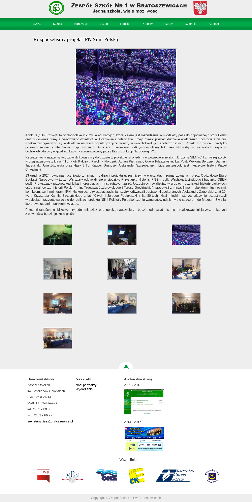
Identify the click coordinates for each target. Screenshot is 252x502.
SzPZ (37, 23)
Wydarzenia (84, 389)
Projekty (147, 23)
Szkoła (57, 23)
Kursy (168, 23)
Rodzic (124, 23)
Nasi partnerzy (86, 385)
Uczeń (103, 23)
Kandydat (80, 23)
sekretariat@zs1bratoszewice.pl (50, 421)
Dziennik (191, 23)
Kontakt (214, 23)
